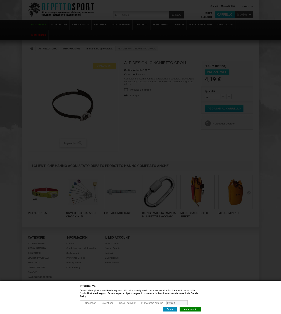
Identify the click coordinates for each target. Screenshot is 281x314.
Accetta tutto (190, 309)
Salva (169, 309)
